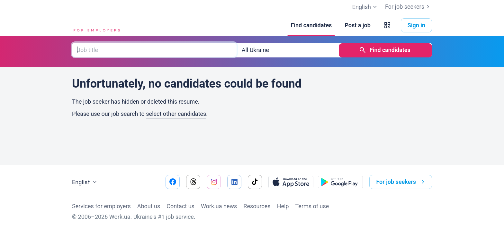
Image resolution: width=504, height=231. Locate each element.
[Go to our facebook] (173, 182)
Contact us (180, 206)
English (85, 182)
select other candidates (176, 113)
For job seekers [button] (401, 181)
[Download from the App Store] (290, 182)
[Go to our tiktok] (255, 182)
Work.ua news (219, 206)
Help (283, 206)
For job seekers (408, 6)
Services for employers (101, 206)
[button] (387, 25)
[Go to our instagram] (214, 182)
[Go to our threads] (193, 182)
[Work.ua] (96, 25)
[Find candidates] (311, 25)
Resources (256, 206)
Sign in (416, 25)
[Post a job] (357, 25)
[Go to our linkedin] (234, 182)
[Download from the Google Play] (340, 182)
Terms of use (312, 206)
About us (148, 206)
